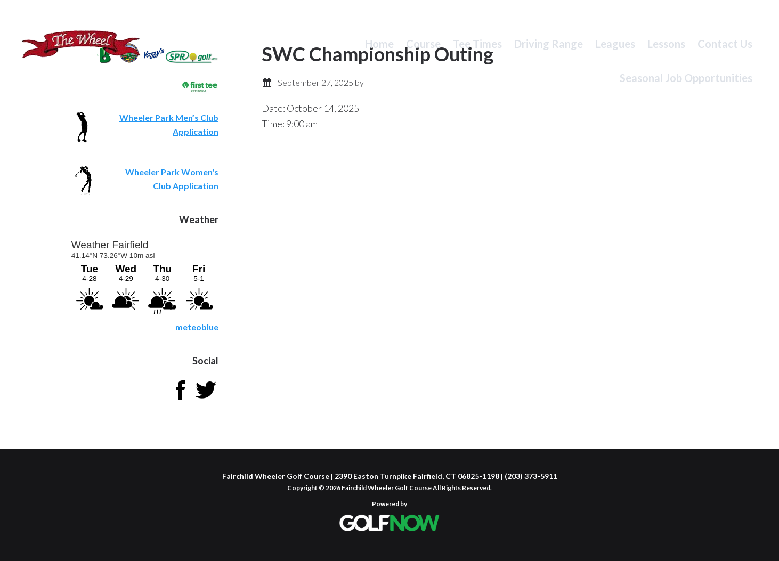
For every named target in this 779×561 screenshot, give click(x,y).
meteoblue (196, 327)
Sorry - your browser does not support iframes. (144, 276)
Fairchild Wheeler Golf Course (81, 50)
